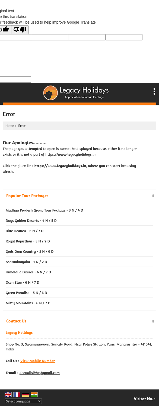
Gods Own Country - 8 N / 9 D (30, 251)
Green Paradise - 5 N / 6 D (26, 292)
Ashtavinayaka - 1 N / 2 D (26, 261)
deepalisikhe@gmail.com (40, 372)
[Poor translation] (19, 29)
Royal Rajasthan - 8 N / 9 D (28, 241)
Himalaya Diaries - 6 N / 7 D (28, 272)
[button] (37, 360)
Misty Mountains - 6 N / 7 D (28, 302)
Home (9, 126)
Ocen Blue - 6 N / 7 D (22, 282)
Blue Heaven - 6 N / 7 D (24, 230)
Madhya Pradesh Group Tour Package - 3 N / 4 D (44, 210)
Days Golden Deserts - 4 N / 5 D (31, 220)
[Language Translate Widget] (23, 401)
